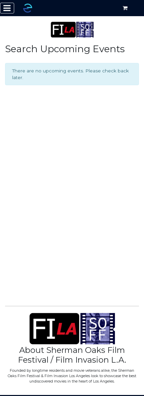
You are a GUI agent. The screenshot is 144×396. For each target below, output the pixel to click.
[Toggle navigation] (7, 8)
